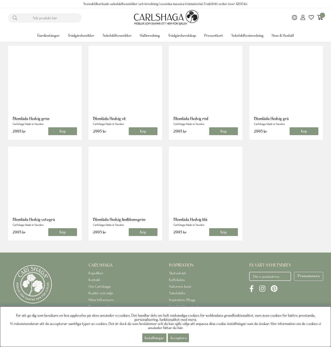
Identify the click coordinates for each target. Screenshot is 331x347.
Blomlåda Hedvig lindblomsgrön (119, 219)
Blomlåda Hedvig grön (31, 118)
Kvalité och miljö (100, 293)
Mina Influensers (101, 300)
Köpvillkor (95, 273)
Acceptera (178, 338)
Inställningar (154, 338)
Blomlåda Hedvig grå (271, 118)
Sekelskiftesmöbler (117, 35)
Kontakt (94, 280)
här (180, 328)
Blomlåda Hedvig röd (191, 118)
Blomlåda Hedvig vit (109, 118)
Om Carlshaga (99, 286)
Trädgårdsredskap (182, 35)
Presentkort (213, 35)
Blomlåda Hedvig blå (190, 219)
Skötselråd (177, 273)
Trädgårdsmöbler (81, 35)
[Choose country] (294, 18)
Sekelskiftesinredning (247, 35)
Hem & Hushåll (283, 35)
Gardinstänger (48, 35)
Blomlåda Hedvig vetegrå (34, 219)
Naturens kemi (180, 286)
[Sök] (45, 18)
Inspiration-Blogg (182, 300)
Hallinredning (150, 35)
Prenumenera (309, 276)
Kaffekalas (177, 280)
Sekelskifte (177, 293)
